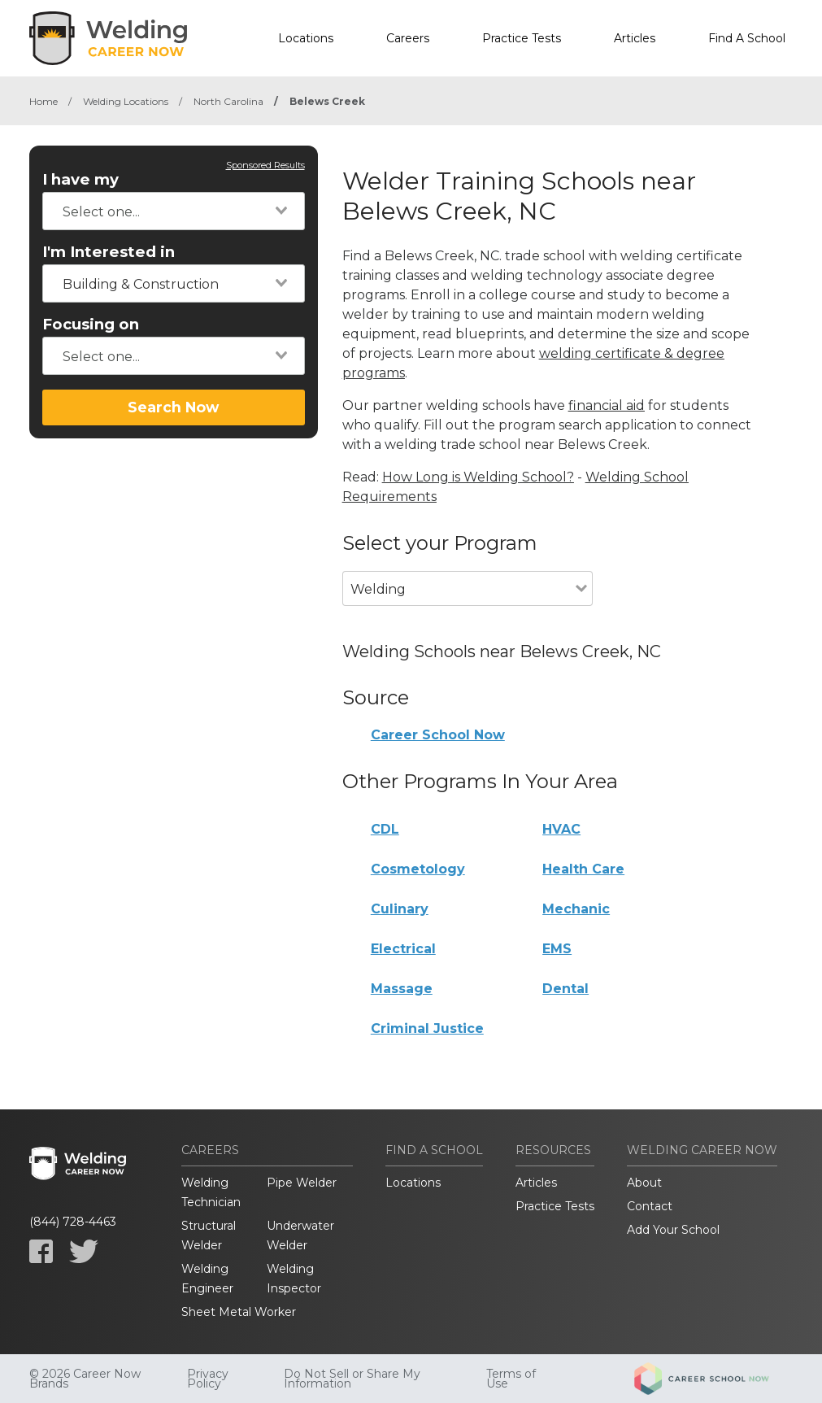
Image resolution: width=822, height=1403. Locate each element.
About (644, 1182)
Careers (407, 38)
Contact (649, 1206)
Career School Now (438, 735)
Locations (305, 38)
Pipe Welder (302, 1182)
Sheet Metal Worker (238, 1312)
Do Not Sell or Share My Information (352, 1378)
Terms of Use (511, 1378)
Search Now (173, 407)
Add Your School (673, 1229)
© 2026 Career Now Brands (85, 1378)
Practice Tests (521, 38)
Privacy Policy (207, 1378)
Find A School (746, 38)
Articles (634, 38)
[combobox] (173, 211)
